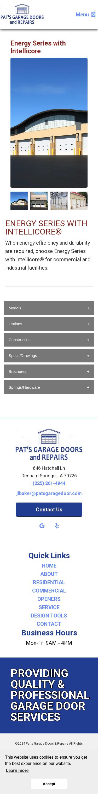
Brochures (17, 371)
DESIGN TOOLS (49, 616)
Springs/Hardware (24, 387)
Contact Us (49, 509)
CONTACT (49, 624)
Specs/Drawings (23, 355)
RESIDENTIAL (49, 582)
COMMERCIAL (49, 591)
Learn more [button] (17, 770)
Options (15, 324)
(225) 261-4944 (49, 483)
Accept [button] (49, 784)
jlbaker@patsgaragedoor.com (49, 493)
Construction (20, 339)
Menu (85, 14)
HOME (49, 566)
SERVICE (49, 607)
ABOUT (49, 574)
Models (15, 308)
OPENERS (49, 599)
